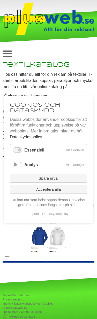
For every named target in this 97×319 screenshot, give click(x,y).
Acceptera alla (48, 189)
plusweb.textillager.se (27, 96)
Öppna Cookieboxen (16, 295)
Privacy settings (13, 299)
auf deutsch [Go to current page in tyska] (87, 52)
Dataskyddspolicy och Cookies (33, 303)
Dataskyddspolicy (26, 137)
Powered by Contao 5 (22, 316)
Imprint (7, 303)
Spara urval (48, 178)
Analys (31, 165)
